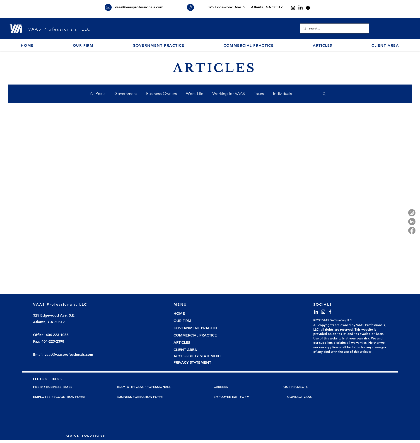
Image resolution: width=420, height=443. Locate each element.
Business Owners (161, 93)
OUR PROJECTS (295, 387)
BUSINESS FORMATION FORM (140, 397)
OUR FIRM (182, 321)
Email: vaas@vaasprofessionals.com (63, 354)
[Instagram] (293, 7)
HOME (179, 313)
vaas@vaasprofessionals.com (139, 7)
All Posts (97, 93)
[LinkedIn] (300, 7)
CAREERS (221, 387)
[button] (83, 45)
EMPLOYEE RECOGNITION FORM (59, 397)
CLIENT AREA (185, 350)
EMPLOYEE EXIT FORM (231, 397)
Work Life (194, 93)
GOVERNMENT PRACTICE (196, 328)
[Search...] (334, 28)
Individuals (282, 93)
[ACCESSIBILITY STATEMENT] (199, 356)
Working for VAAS (228, 93)
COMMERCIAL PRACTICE (195, 335)
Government (125, 93)
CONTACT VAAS (299, 397)
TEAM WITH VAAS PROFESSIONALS (143, 387)
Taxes (259, 93)
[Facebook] (308, 7)
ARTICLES (182, 342)
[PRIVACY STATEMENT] (199, 362)
